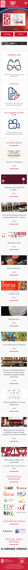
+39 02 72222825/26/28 (11, 566)
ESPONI (7, 34)
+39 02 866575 (21, 566)
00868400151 (19, 568)
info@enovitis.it (9, 568)
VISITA (21, 34)
